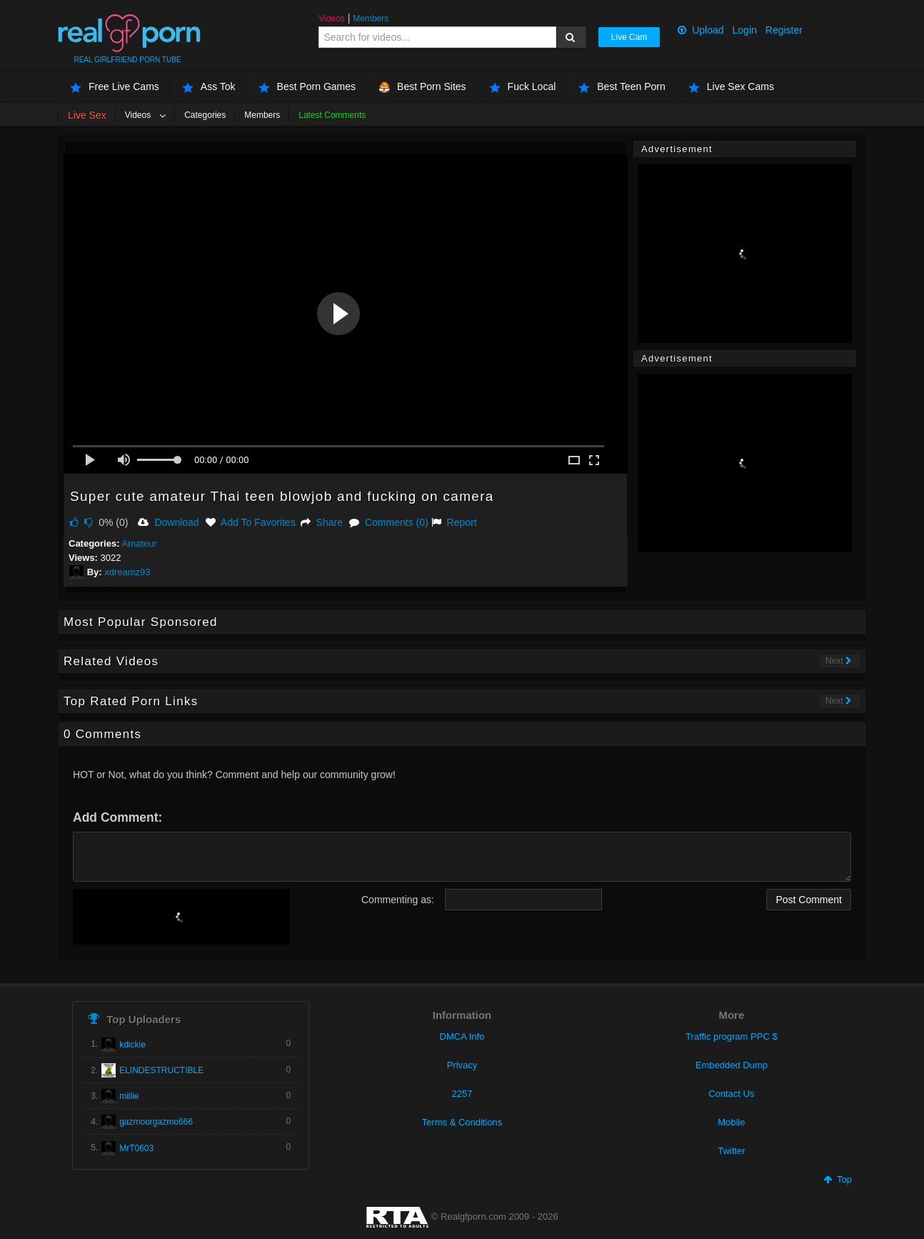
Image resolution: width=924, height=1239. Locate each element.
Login (745, 30)
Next (838, 661)
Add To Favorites (251, 522)
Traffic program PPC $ (732, 1036)
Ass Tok (209, 87)
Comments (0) (388, 522)
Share (322, 522)
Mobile (731, 1122)
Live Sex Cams (731, 87)
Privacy (462, 1065)
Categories (205, 115)
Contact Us (731, 1093)
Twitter (731, 1150)
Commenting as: (397, 899)
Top (837, 1179)
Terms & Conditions (462, 1122)
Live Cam (629, 37)
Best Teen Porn (621, 87)
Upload (700, 30)
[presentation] (181, 917)
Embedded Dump (731, 1065)
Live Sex (87, 115)
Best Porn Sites (422, 87)
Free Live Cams (114, 87)
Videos (331, 19)
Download (168, 522)
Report (454, 522)
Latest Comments (332, 115)
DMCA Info (462, 1036)
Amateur (138, 543)
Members (370, 19)
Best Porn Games (307, 87)
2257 (462, 1093)
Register (784, 30)
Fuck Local (522, 87)
